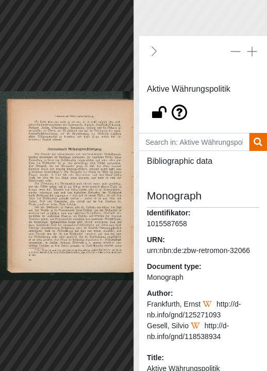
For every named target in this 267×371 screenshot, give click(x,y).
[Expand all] (252, 51)
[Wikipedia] (208, 304)
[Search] (257, 141)
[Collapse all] (235, 51)
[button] (203, 109)
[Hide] (154, 51)
